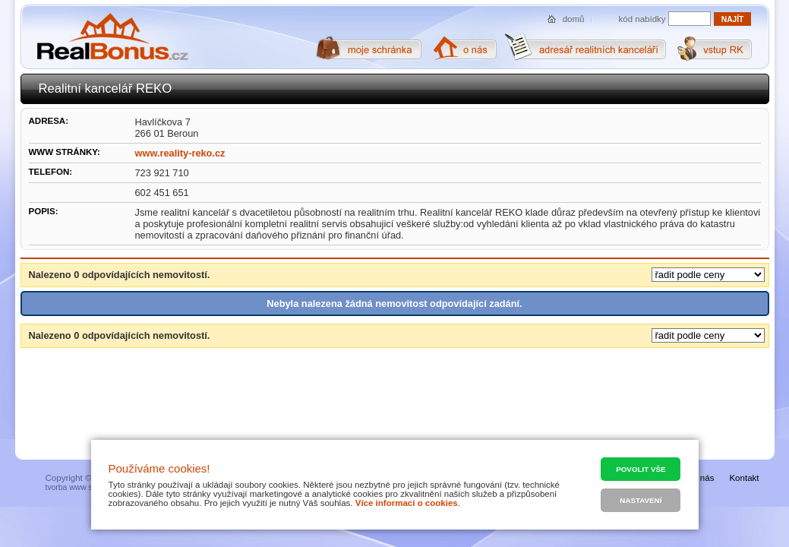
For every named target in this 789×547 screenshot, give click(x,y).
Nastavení (640, 500)
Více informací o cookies (406, 502)
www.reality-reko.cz (180, 153)
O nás (703, 477)
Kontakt (744, 477)
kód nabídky (642, 19)
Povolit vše (640, 469)
